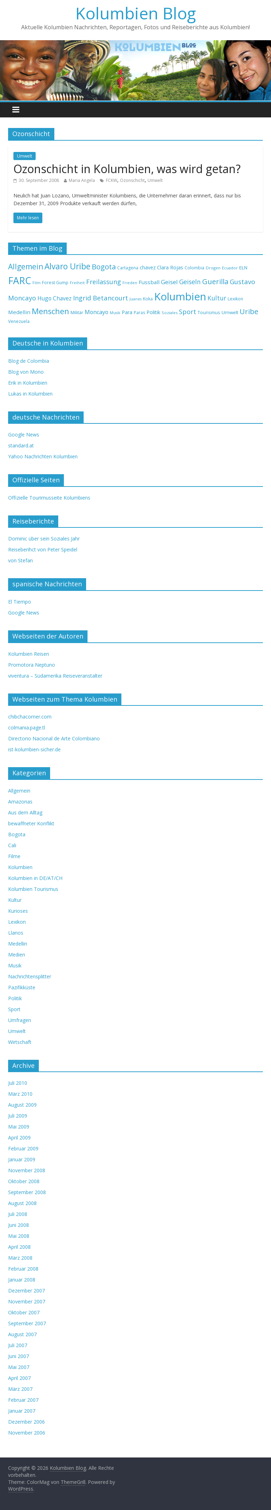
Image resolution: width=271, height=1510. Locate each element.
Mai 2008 (18, 1236)
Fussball (149, 282)
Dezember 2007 (26, 1290)
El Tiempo (19, 601)
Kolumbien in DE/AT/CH (35, 878)
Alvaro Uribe (67, 266)
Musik (115, 312)
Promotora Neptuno (31, 664)
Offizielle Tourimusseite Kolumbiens (49, 497)
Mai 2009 (18, 1126)
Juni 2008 (18, 1225)
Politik (153, 312)
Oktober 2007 (24, 1312)
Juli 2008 (17, 1214)
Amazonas (20, 801)
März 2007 (20, 1389)
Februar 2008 (23, 1268)
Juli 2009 (17, 1115)
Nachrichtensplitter (29, 976)
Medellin (19, 312)
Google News (23, 434)
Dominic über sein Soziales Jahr (44, 538)
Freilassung (103, 281)
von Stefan (20, 560)
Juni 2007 (18, 1356)
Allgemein (25, 266)
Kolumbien (180, 296)
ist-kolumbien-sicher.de (34, 749)
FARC (19, 280)
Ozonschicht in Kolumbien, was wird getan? (127, 168)
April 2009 (19, 1137)
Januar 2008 (21, 1279)
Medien (16, 954)
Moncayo (96, 312)
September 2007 (27, 1323)
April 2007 (19, 1378)
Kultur (216, 298)
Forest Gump (55, 283)
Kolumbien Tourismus (33, 889)
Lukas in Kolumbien (30, 393)
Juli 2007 (17, 1345)
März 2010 (20, 1093)
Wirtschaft (19, 1042)
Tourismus (209, 312)
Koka (148, 299)
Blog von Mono (26, 371)
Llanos (15, 932)
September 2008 (27, 1192)
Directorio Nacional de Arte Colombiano (54, 738)
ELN (243, 267)
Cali (12, 845)
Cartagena (127, 268)
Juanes (135, 299)
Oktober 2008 (24, 1181)
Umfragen (19, 1020)
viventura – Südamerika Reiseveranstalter (55, 675)
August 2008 (22, 1203)
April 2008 (19, 1246)
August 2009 (22, 1104)
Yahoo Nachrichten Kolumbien (43, 456)
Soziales (169, 312)
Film (36, 282)
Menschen (50, 311)
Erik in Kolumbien (27, 382)
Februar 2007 (23, 1399)
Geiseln (190, 281)
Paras (139, 313)
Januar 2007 (21, 1410)
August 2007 (22, 1334)
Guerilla (215, 281)
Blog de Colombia (28, 360)
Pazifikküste (21, 987)
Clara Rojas (170, 267)
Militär (77, 312)
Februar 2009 (23, 1148)
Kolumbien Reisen (28, 653)
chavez (148, 267)
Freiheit (77, 282)
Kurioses (18, 910)
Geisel (169, 282)
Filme (14, 856)
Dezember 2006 (26, 1421)
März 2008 (20, 1257)
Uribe (249, 311)
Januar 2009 (21, 1159)
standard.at (21, 445)
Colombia (194, 268)
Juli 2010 (17, 1083)
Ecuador (230, 267)
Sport (187, 311)
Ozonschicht (132, 180)
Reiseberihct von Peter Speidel (42, 549)
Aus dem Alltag (25, 812)
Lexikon (235, 299)
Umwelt (24, 156)
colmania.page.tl (26, 727)
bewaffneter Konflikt (31, 823)
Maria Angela (82, 180)
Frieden (129, 282)
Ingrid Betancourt (100, 297)
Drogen (213, 267)
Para (127, 312)
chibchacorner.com (30, 716)
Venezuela (19, 321)
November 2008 (26, 1170)
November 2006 (26, 1432)
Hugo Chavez (54, 298)
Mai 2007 (18, 1367)
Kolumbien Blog (136, 13)
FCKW (111, 180)
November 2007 (26, 1301)
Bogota (104, 266)
